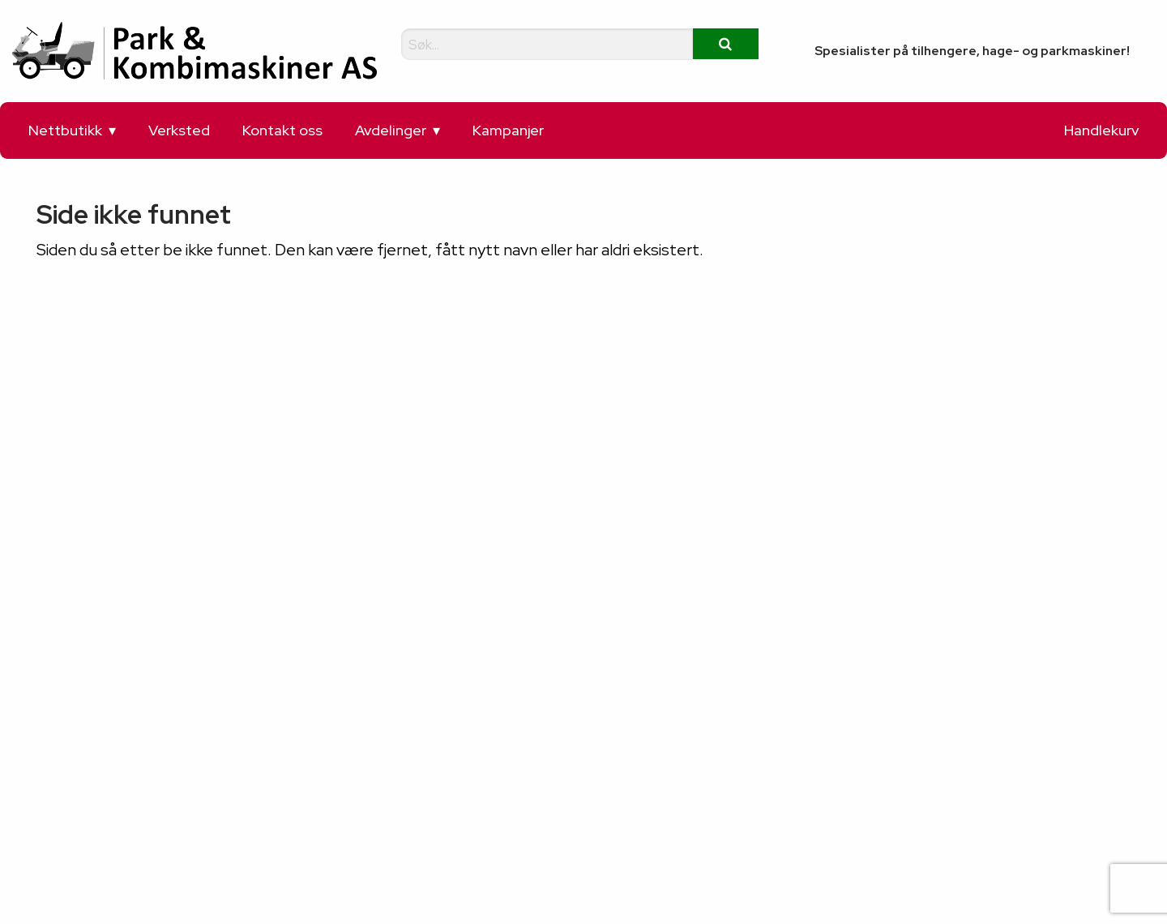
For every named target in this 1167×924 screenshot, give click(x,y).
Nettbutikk (65, 130)
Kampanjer (508, 130)
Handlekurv (1101, 130)
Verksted (179, 130)
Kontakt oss (282, 130)
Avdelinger (390, 130)
